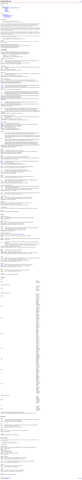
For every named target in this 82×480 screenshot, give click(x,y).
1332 (1, 123)
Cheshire (6, 9)
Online (8, 431)
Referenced (3, 98)
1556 (1, 108)
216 (17, 462)
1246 (1, 67)
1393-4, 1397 (2, 162)
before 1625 (16, 211)
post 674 (9, 41)
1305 (1, 61)
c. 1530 (2, 264)
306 (17, 466)
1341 (1, 127)
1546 (1, 102)
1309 (1, 186)
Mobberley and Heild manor (19, 234)
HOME (80, 1)
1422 (1, 197)
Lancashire (6, 8)
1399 (1, 166)
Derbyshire (6, 10)
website (14, 458)
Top (78, 478)
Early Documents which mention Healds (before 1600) (11, 7)
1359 (1, 156)
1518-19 (2, 85)
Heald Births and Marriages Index (8, 15)
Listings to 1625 (7, 16)
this (37, 41)
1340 (1, 228)
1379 (1, 176)
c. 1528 (2, 258)
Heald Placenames (5, 14)
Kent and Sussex (7, 11)
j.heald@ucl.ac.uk (6, 478)
